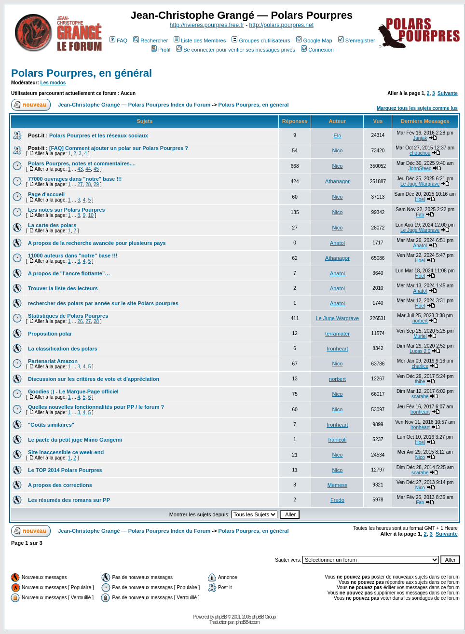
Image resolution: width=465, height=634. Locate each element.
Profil (160, 50)
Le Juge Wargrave (419, 184)
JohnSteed (420, 168)
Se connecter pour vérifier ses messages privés (235, 50)
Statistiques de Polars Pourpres (68, 316)
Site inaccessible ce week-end (66, 452)
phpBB (221, 617)
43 (80, 169)
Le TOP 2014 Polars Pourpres (65, 470)
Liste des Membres (200, 40)
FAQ (118, 40)
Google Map (314, 40)
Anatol (337, 243)
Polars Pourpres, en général (81, 73)
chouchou (420, 153)
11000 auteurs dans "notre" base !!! (72, 255)
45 (96, 169)
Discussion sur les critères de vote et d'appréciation (93, 379)
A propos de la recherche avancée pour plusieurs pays (97, 243)
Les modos (53, 82)
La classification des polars (62, 348)
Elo (338, 135)
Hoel (420, 199)
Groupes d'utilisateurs (261, 40)
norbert (420, 321)
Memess (338, 485)
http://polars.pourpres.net (281, 25)
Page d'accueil (46, 194)
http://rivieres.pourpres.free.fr (207, 25)
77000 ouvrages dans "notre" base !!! (75, 179)
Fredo (337, 500)
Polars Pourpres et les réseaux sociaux (98, 135)
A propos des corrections (60, 485)
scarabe (420, 396)
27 (80, 184)
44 (88, 169)
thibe (420, 381)
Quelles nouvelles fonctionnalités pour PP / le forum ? (96, 407)
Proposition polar (50, 334)
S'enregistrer (356, 40)
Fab (420, 214)
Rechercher (150, 40)
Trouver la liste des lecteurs (63, 288)
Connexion (317, 50)
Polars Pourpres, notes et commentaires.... (82, 163)
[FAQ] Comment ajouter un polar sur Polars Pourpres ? (118, 148)
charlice (420, 366)
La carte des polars (52, 225)
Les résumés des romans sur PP (69, 500)
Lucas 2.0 (420, 351)
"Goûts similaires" (51, 425)
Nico (337, 150)
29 (96, 184)
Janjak (420, 138)
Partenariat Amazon (53, 361)
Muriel (419, 336)
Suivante (448, 93)
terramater (337, 334)
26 (80, 321)
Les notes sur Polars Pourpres (66, 210)
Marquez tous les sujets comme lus (417, 108)
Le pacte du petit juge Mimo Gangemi (75, 440)
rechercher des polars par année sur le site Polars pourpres (103, 303)
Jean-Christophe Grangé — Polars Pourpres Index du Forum (134, 105)
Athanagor (337, 181)
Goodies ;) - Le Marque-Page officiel (73, 391)
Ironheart (337, 348)
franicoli (337, 440)
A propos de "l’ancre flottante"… (69, 273)
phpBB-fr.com (248, 622)
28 (88, 184)
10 (91, 215)
